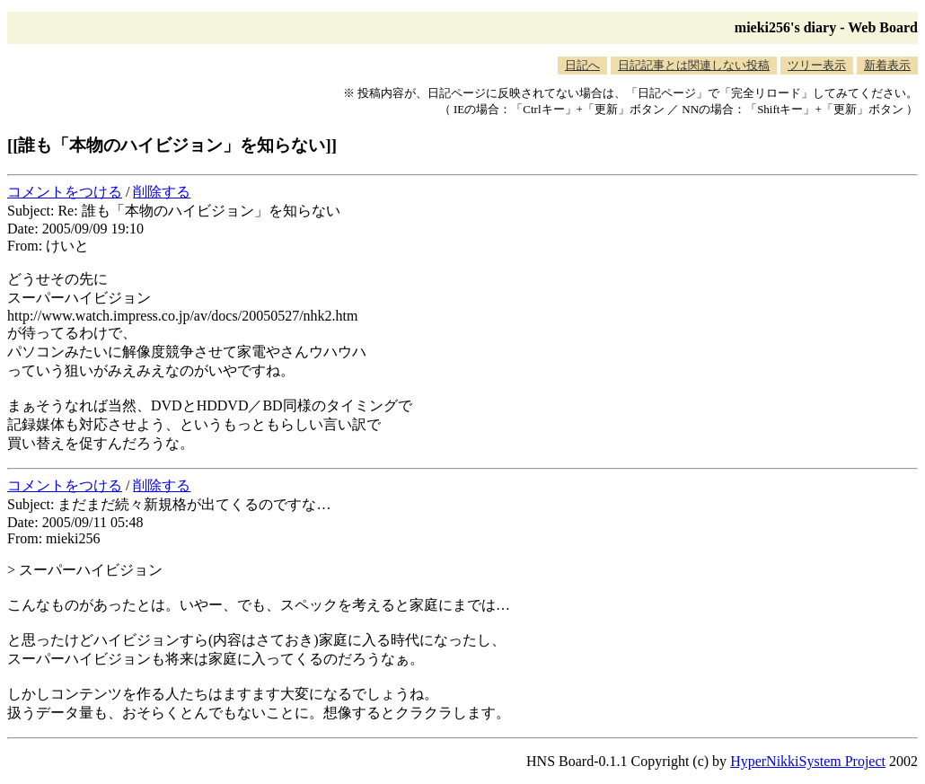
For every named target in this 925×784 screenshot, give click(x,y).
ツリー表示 (817, 65)
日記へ (582, 65)
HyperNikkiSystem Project (807, 761)
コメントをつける (64, 191)
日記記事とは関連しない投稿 (694, 65)
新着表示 (887, 65)
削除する (161, 191)
